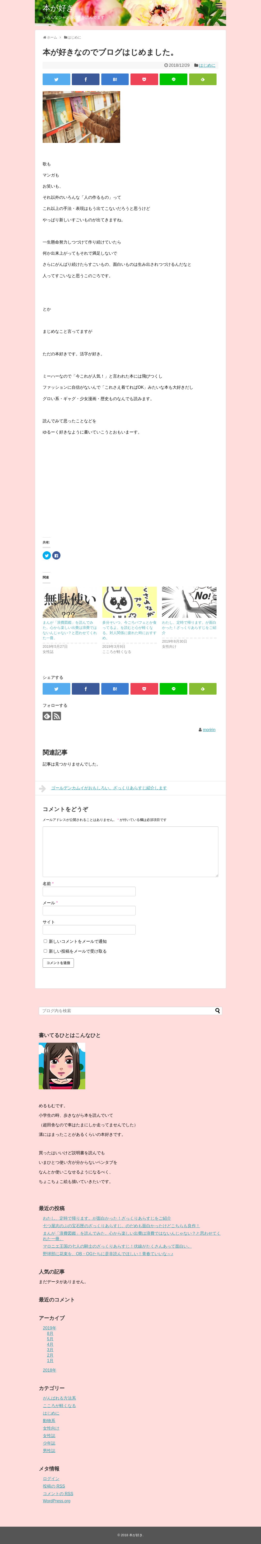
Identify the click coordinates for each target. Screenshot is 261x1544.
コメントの (58, 1493)
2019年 (49, 1328)
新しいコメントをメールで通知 (78, 941)
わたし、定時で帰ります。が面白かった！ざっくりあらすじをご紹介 (189, 627)
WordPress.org (56, 1501)
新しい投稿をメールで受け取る (78, 951)
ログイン (51, 1478)
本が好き (58, 8)
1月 (50, 1360)
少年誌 (49, 1443)
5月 (50, 1339)
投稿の (54, 1486)
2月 (50, 1355)
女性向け (51, 1428)
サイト (49, 922)
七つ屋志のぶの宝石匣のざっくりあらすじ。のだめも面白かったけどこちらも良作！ (121, 1226)
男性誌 (49, 1451)
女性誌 (49, 1435)
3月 (50, 1350)
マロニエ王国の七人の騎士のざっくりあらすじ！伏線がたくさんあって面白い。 (117, 1246)
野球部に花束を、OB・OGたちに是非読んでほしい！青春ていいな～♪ (108, 1254)
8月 (50, 1333)
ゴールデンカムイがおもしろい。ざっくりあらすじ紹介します (103, 788)
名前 (48, 883)
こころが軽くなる (59, 1405)
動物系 (49, 1420)
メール (50, 903)
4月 (50, 1344)
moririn (209, 729)
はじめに (207, 65)
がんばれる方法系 (59, 1398)
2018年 (49, 1370)
